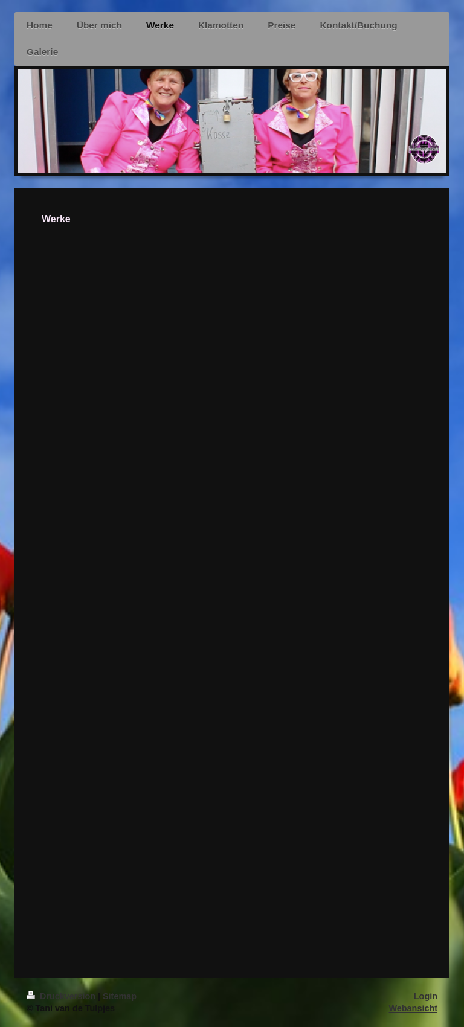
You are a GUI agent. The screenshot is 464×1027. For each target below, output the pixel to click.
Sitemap (120, 996)
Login (425, 996)
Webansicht (413, 1008)
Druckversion (62, 996)
